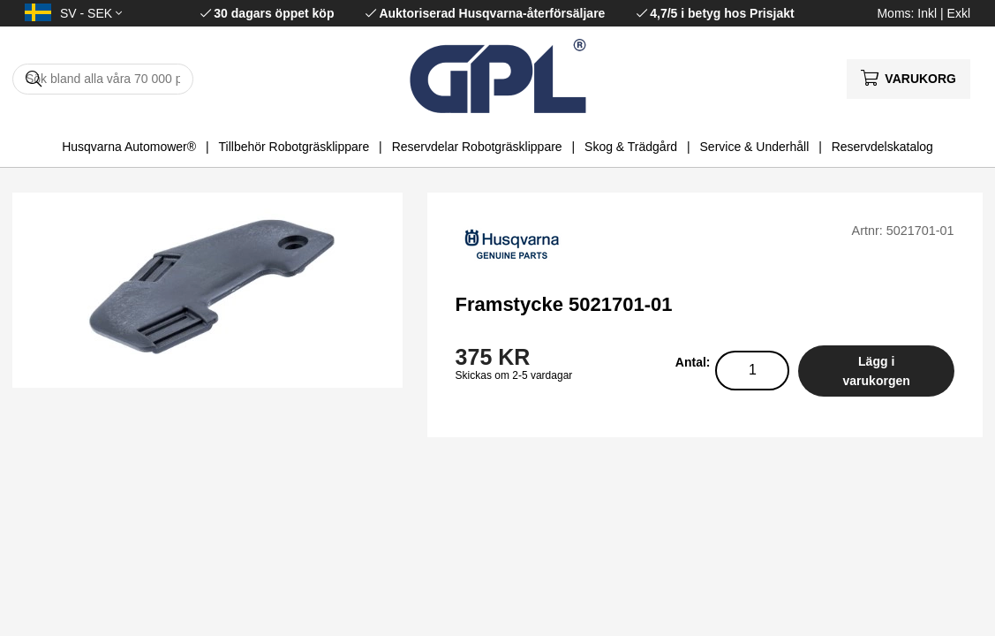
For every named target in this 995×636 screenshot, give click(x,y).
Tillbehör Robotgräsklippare (294, 147)
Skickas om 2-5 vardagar (514, 375)
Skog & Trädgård (630, 147)
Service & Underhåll (755, 147)
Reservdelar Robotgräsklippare (477, 147)
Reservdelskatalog (882, 147)
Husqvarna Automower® (129, 147)
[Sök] (102, 79)
